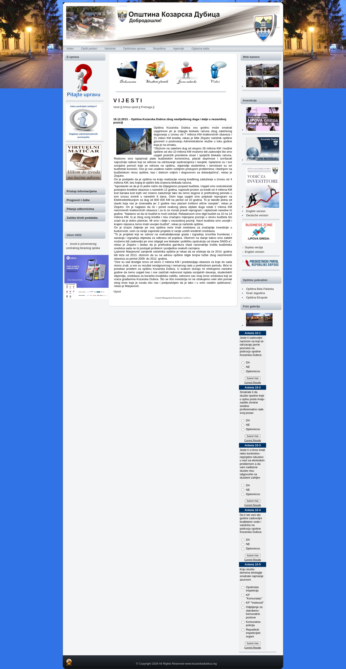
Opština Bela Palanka (260, 289)
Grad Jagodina (255, 293)
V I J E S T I (127, 100)
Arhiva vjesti (130, 107)
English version (255, 211)
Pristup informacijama (82, 191)
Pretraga (146, 107)
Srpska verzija (254, 247)
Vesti (116, 107)
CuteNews (187, 298)
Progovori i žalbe (78, 200)
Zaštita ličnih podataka (82, 217)
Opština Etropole (256, 297)
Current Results (252, 382)
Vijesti (117, 291)
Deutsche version (257, 215)
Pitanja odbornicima (80, 209)
